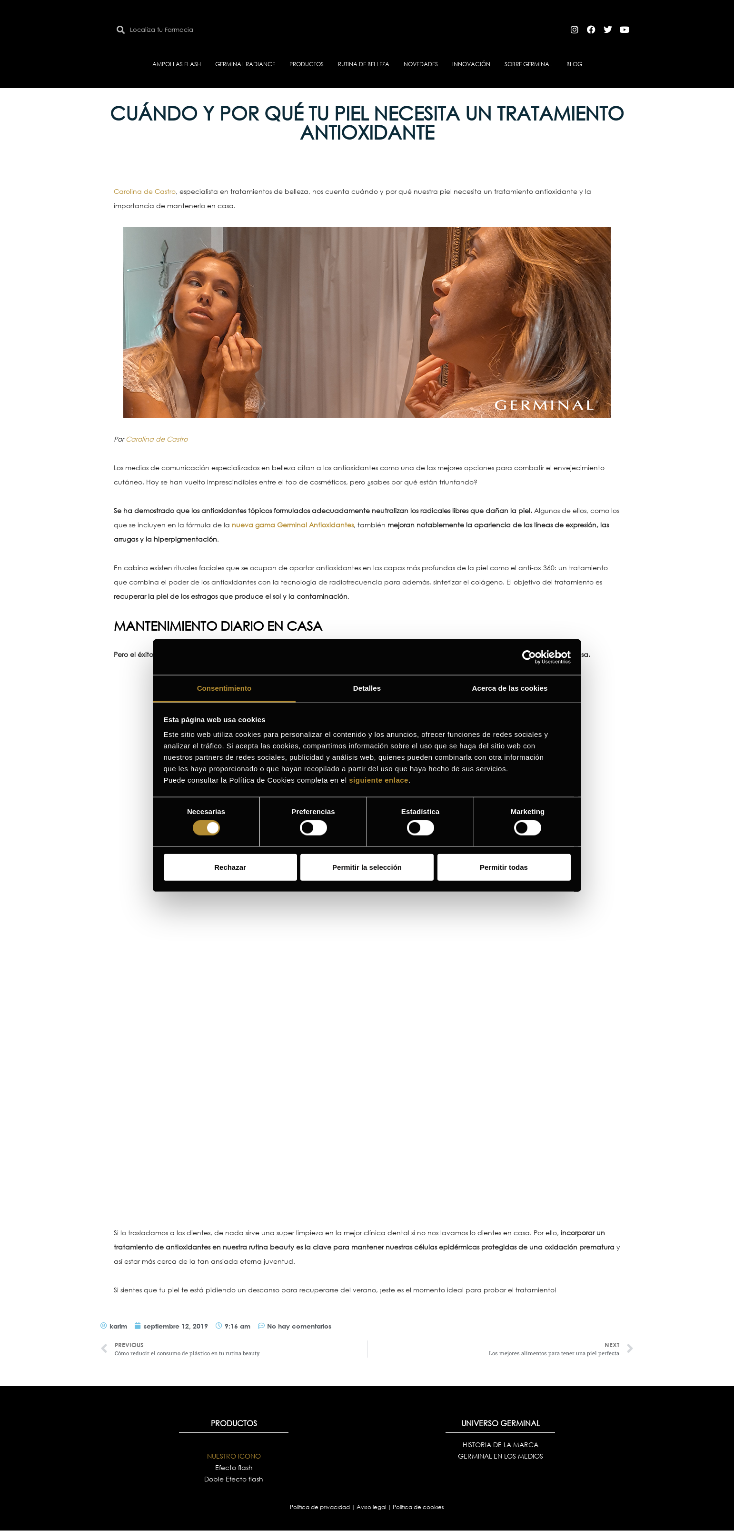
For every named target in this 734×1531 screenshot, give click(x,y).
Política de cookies (418, 1507)
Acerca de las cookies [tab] (510, 688)
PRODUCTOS (306, 64)
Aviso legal (372, 1507)
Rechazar (230, 867)
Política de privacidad (320, 1507)
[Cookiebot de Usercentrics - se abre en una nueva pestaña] (529, 657)
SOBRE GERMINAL (528, 64)
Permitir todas (504, 867)
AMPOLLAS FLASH (176, 64)
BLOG (574, 64)
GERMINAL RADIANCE (245, 64)
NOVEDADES (421, 64)
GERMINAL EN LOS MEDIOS (500, 1455)
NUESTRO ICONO (234, 1455)
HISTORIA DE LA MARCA (500, 1444)
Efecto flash (234, 1467)
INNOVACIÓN (471, 64)
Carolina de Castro (145, 191)
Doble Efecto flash (233, 1478)
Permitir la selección (367, 867)
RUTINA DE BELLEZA (363, 64)
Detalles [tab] (367, 688)
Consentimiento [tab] (224, 688)
